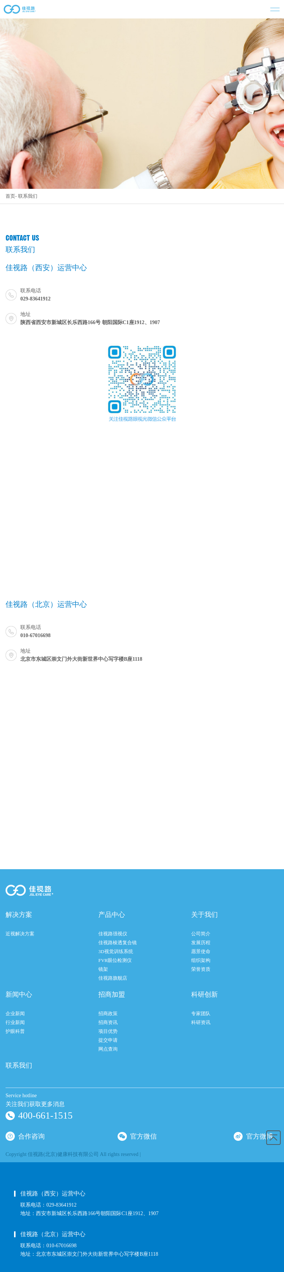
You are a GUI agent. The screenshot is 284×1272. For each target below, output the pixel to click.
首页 (10, 196)
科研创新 (204, 994)
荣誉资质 (200, 969)
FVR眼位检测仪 (115, 960)
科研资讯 (200, 1022)
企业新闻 (15, 1013)
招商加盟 (111, 994)
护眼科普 (15, 1031)
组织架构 (200, 960)
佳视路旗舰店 (112, 978)
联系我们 (27, 196)
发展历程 (200, 942)
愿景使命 (200, 951)
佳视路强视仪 (112, 933)
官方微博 (253, 1136)
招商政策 (108, 1013)
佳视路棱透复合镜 (117, 942)
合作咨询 (25, 1136)
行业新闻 (15, 1022)
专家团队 (200, 1013)
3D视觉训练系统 (115, 951)
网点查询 (108, 1049)
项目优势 (108, 1031)
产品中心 (111, 914)
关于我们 (204, 914)
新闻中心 (19, 994)
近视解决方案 (20, 933)
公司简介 (200, 933)
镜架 (103, 969)
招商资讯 (108, 1022)
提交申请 (108, 1040)
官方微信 (137, 1136)
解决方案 (19, 914)
